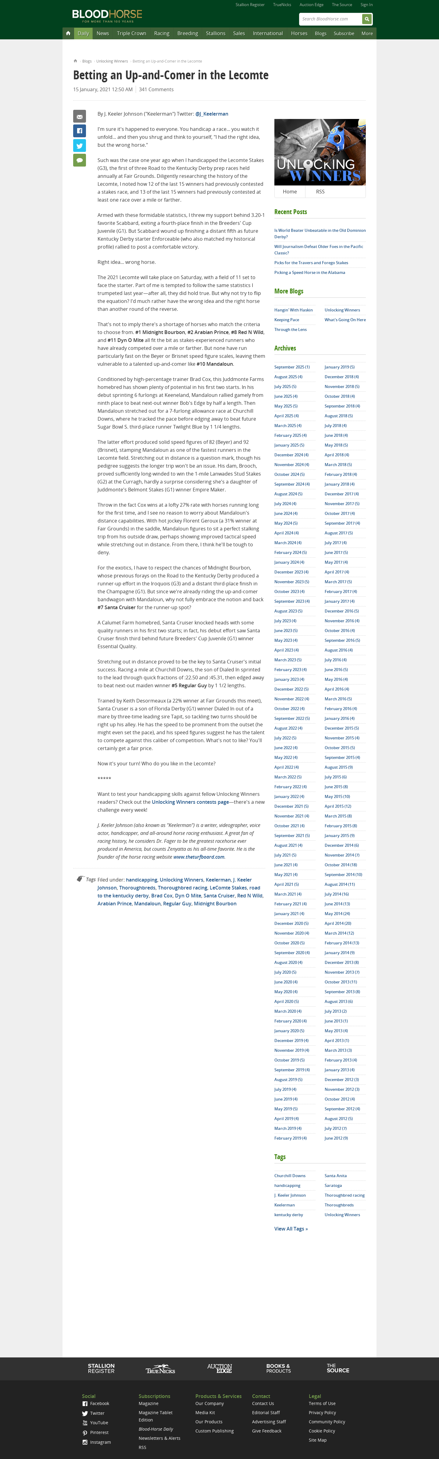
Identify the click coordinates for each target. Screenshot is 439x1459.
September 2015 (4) (342, 757)
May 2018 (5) (336, 445)
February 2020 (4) (290, 1021)
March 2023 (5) (288, 660)
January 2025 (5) (289, 445)
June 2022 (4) (286, 747)
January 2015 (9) (340, 835)
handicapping (141, 879)
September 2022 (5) (292, 718)
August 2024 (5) (288, 494)
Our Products (209, 1422)
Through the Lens (290, 329)
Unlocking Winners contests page (190, 802)
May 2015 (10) (337, 796)
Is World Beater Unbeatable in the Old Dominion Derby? (320, 233)
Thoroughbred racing (182, 887)
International (268, 33)
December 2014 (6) (342, 845)
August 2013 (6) (339, 1001)
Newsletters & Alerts (159, 1438)
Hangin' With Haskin (293, 310)
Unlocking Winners (112, 61)
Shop (279, 1368)
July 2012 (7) (336, 1128)
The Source (342, 4)
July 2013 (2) (336, 1011)
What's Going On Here (345, 319)
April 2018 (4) (337, 455)
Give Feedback (266, 1431)
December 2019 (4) (291, 1040)
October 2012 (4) (340, 1099)
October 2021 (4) (289, 825)
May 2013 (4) (336, 1030)
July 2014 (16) (337, 894)
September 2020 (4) (292, 952)
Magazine (149, 1403)
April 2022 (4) (286, 767)
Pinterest (95, 1432)
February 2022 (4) (290, 786)
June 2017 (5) (336, 552)
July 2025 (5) (285, 386)
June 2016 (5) (336, 669)
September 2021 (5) (292, 835)
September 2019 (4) (292, 1070)
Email (79, 116)
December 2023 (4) (291, 572)
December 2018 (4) (342, 376)
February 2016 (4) (341, 708)
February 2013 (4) (341, 1060)
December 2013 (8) (342, 962)
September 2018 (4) (342, 406)
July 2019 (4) (285, 1089)
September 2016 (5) (342, 640)
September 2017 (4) (342, 523)
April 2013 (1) (337, 1040)
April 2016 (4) (337, 689)
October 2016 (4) (340, 630)
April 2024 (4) (286, 533)
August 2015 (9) (339, 767)
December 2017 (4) (342, 494)
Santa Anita (336, 1175)
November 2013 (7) (342, 972)
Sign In (367, 4)
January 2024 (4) (289, 562)
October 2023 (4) (289, 591)
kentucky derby (288, 1214)
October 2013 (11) (341, 982)
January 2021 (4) (289, 913)
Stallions (216, 33)
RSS (320, 191)
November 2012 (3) (342, 1089)
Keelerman (218, 879)
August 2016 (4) (339, 650)
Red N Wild (249, 895)
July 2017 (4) (336, 542)
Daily (83, 33)
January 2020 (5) (289, 1030)
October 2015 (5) (340, 747)
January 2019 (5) (340, 367)
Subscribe (344, 33)
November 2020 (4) (291, 933)
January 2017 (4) (340, 601)
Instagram (96, 1442)
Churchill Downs (289, 1175)
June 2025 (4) (286, 396)
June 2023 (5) (286, 630)
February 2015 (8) (341, 825)
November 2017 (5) (342, 503)
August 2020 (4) (288, 962)
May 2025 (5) (286, 406)
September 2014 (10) (343, 874)
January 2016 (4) (340, 718)
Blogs (321, 33)
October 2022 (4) (289, 708)
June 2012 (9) (336, 1138)
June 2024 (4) (286, 513)
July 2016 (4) (336, 660)
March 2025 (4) (288, 425)
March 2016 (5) (338, 699)
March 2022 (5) (288, 777)
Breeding (187, 33)
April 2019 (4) (286, 1118)
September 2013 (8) (342, 991)
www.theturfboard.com (198, 856)
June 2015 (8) (336, 786)
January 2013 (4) (340, 1070)
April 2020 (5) (286, 1001)
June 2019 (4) (286, 1099)
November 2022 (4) (291, 699)
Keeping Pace (286, 319)
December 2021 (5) (291, 806)
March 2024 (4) (288, 542)
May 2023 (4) (286, 640)
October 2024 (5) (289, 474)
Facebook (79, 130)
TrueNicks (282, 4)
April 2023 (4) (286, 650)
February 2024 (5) (290, 552)
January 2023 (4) (289, 679)
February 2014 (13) (342, 943)
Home (75, 60)
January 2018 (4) (340, 484)
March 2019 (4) (288, 1128)
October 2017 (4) (340, 513)
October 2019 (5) (289, 1060)
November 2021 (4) (291, 816)
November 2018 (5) (342, 386)
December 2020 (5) (291, 923)
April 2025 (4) (286, 416)
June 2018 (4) (336, 435)
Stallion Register (250, 4)
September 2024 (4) (292, 484)
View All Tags (289, 1228)
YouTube (95, 1422)
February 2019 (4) (290, 1138)
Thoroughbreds (137, 887)
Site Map (318, 1440)
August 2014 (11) (340, 884)
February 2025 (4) (290, 435)
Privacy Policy (322, 1412)
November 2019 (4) (291, 1050)
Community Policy (327, 1422)
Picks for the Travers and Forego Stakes (311, 262)
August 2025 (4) (288, 376)
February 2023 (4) (290, 669)
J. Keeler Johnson (290, 1195)
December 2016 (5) (342, 611)
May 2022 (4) (286, 757)
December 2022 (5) (291, 689)
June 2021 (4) (286, 865)
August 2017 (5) (339, 533)
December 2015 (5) (342, 728)
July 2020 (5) (285, 972)
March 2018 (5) (338, 464)
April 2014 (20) (338, 923)
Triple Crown (131, 33)
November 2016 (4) (342, 620)
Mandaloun (147, 903)
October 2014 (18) (341, 865)
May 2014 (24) (337, 913)
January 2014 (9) (340, 952)
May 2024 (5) (286, 523)
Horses (299, 33)
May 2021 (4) (286, 874)
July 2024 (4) (285, 503)
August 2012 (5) (339, 1118)
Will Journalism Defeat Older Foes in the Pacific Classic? (318, 250)
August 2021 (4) (288, 845)
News (103, 33)
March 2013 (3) (338, 1050)
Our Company (209, 1403)
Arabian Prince (115, 903)
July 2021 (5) (285, 855)
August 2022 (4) (288, 728)
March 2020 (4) (288, 1011)
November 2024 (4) (291, 464)
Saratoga (333, 1185)
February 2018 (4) (341, 474)
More (367, 33)
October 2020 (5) (289, 943)
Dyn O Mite (188, 895)
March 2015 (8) (338, 816)
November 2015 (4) (342, 738)
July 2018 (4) (336, 425)
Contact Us (263, 1403)
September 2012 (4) (342, 1109)
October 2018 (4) (340, 396)
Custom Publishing (214, 1431)
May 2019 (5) (286, 1109)
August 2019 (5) (288, 1079)
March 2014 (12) (339, 933)
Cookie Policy (322, 1431)
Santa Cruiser (219, 895)
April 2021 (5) (286, 884)
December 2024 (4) (291, 455)
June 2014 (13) (337, 904)
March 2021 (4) (288, 894)
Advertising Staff (269, 1422)
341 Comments (156, 89)
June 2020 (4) (286, 982)
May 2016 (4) (336, 679)
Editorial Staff (266, 1412)
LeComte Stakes (228, 887)
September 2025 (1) (292, 367)
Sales (239, 33)
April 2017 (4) (337, 572)
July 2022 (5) (285, 738)
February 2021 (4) (290, 904)
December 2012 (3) (342, 1079)
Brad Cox (162, 895)
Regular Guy (177, 903)
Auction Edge (311, 4)
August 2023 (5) (288, 611)
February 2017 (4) (341, 591)
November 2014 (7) (342, 855)
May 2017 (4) (336, 562)
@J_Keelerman (211, 113)
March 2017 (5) (338, 581)
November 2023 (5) (291, 581)
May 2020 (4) (286, 991)
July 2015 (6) (336, 777)
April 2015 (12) (338, 806)
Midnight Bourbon (215, 903)
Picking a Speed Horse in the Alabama (309, 272)
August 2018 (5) (339, 416)
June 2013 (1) (336, 1021)
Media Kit (205, 1412)
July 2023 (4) (285, 620)
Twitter (79, 145)
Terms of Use (322, 1403)
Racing (162, 33)
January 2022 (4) (289, 796)
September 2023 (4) (292, 601)
